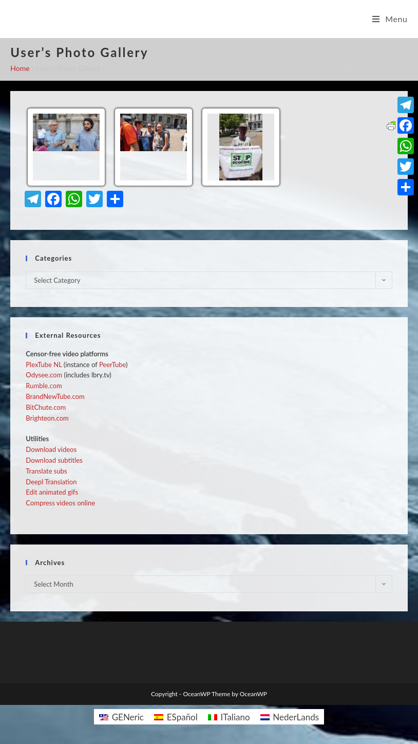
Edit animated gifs (52, 492)
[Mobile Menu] (390, 19)
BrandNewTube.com (55, 396)
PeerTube (112, 364)
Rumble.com (44, 386)
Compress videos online (60, 503)
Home (19, 68)
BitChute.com (46, 407)
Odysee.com (44, 375)
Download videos (51, 449)
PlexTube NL (44, 364)
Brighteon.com (47, 418)
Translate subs (46, 471)
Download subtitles (54, 460)
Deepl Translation (51, 482)
